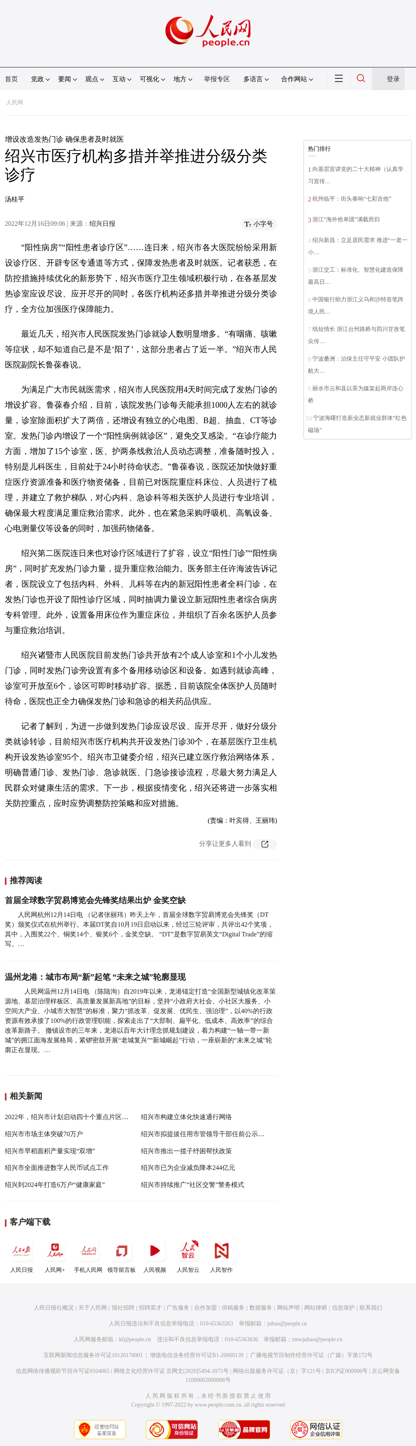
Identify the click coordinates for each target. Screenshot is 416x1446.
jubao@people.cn (287, 1324)
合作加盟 (205, 1308)
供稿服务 (233, 1308)
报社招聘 (123, 1308)
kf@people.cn (135, 1339)
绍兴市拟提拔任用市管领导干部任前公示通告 (206, 1133)
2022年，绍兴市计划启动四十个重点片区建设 (70, 1116)
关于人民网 (92, 1308)
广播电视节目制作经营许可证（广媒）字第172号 (311, 1355)
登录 (393, 79)
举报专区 (217, 79)
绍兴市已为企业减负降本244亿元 (188, 1167)
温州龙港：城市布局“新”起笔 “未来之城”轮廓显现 (95, 977)
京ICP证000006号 (346, 1371)
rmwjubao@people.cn (317, 1339)
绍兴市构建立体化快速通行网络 (186, 1116)
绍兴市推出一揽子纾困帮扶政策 (186, 1151)
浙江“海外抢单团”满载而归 (346, 219)
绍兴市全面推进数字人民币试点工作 (57, 1167)
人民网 (14, 102)
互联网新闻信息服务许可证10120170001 (93, 1355)
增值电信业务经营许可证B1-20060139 (197, 1355)
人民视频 (155, 1254)
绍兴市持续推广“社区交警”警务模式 (192, 1184)
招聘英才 (150, 1308)
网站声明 (288, 1308)
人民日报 (21, 1254)
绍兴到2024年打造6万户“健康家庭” (55, 1184)
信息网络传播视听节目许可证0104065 (63, 1371)
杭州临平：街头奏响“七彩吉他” (351, 199)
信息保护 (343, 1308)
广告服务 (178, 1308)
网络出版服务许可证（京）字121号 (277, 1371)
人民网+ (55, 1254)
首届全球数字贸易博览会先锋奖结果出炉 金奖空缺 (95, 900)
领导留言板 (121, 1254)
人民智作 (221, 1254)
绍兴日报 (102, 223)
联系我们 (371, 1308)
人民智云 (188, 1254)
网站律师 (315, 1308)
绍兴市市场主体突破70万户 (44, 1133)
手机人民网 (88, 1254)
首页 (11, 79)
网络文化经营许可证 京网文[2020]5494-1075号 (171, 1371)
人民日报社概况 (54, 1308)
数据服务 (260, 1308)
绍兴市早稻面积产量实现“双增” (50, 1151)
